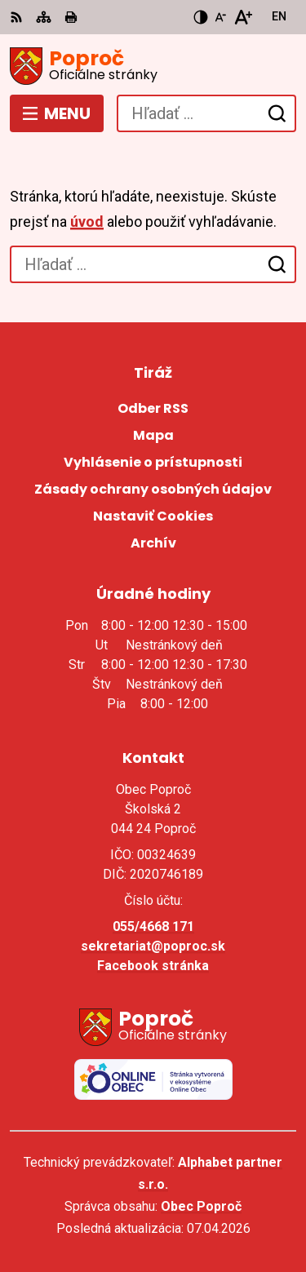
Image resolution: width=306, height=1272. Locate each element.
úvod (87, 221)
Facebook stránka (153, 965)
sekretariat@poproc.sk (153, 946)
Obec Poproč (201, 1206)
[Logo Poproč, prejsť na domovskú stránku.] (153, 66)
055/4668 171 (153, 926)
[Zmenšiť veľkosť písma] (220, 17)
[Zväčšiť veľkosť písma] (242, 17)
